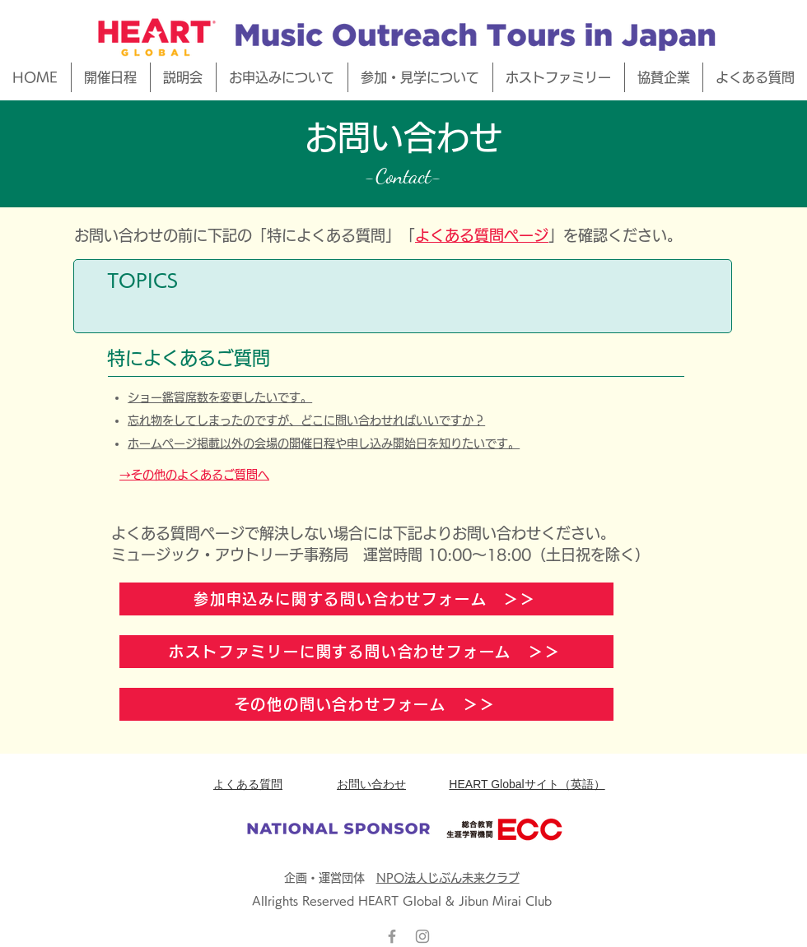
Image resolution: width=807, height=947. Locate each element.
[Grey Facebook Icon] (392, 936)
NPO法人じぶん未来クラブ (448, 878)
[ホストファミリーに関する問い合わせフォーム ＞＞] (366, 651)
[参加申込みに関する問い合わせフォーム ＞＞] (366, 599)
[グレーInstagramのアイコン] (422, 936)
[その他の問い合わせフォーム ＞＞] (366, 704)
